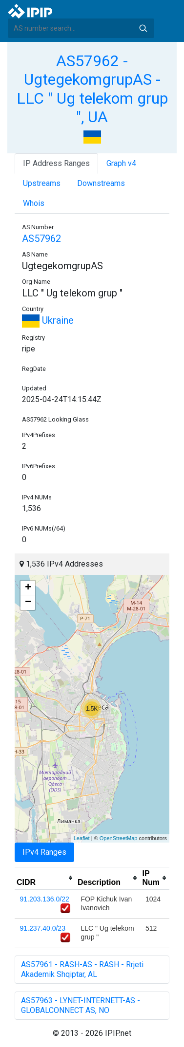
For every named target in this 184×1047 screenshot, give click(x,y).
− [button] (28, 602)
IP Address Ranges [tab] (56, 163)
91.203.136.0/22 (44, 899)
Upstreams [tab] (42, 183)
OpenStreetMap (119, 838)
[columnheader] (45, 878)
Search (143, 28)
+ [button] (28, 588)
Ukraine (48, 320)
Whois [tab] (33, 203)
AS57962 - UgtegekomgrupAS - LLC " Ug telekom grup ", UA (92, 89)
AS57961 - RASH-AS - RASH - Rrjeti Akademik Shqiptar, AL (82, 969)
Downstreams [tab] (101, 183)
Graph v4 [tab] (121, 163)
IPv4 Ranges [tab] (44, 852)
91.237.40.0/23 (42, 928)
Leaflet (82, 838)
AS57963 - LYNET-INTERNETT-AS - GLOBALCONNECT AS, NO (80, 1005)
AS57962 (41, 238)
